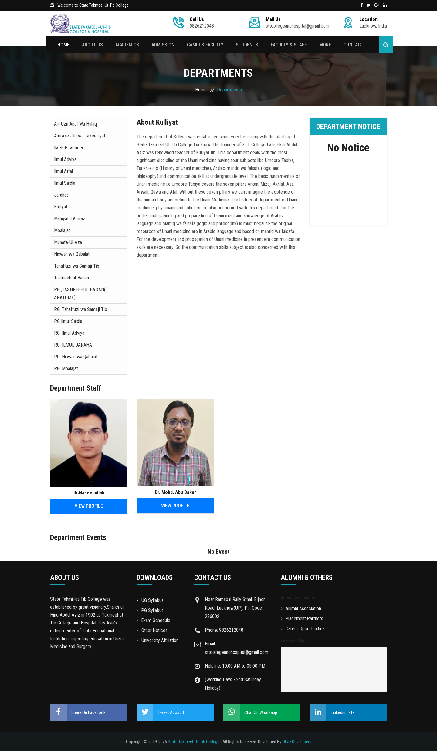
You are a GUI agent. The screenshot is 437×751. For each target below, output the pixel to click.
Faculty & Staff (287, 45)
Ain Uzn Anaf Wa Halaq (75, 124)
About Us (92, 45)
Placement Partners (302, 618)
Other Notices (152, 630)
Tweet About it (160, 712)
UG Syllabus (150, 600)
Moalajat (62, 230)
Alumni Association (301, 608)
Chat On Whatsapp (250, 712)
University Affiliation (157, 640)
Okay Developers (296, 741)
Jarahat (61, 195)
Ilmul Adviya (65, 159)
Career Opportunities (303, 628)
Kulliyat (60, 207)
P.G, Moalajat (66, 368)
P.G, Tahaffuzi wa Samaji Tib (80, 309)
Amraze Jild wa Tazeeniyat (79, 136)
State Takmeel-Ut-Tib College (193, 741)
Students (246, 45)
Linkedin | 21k (332, 712)
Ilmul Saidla (64, 183)
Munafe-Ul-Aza (68, 242)
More (323, 45)
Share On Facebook (78, 712)
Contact (351, 45)
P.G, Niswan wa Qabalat (75, 357)
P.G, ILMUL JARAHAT (74, 345)
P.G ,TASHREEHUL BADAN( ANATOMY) (80, 293)
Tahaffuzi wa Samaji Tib (76, 266)
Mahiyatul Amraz (69, 219)
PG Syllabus (150, 610)
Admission (162, 45)
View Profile (89, 506)
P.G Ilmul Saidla (68, 321)
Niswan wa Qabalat (72, 254)
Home (64, 45)
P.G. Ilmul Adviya (69, 333)
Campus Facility (204, 45)
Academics (127, 45)
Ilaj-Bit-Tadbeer (68, 148)
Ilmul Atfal (63, 171)
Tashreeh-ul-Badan (71, 278)
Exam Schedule (154, 620)
